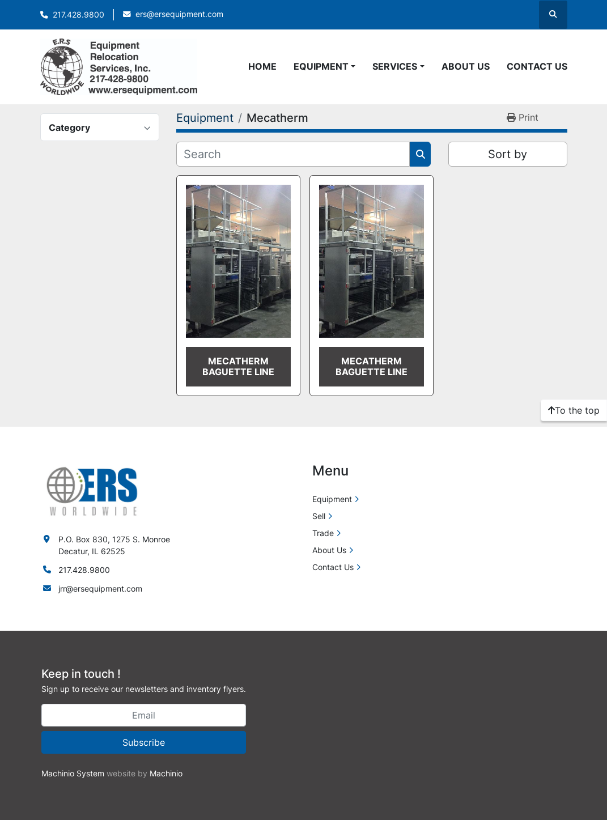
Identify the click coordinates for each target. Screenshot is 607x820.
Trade (323, 533)
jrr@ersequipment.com (100, 588)
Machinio (166, 773)
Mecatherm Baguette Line (238, 366)
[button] (324, 66)
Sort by (507, 154)
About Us (466, 66)
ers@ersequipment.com (179, 14)
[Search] (293, 154)
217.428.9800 (78, 14)
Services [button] (394, 66)
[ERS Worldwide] (93, 490)
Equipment (321, 66)
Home (262, 66)
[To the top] (574, 410)
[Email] (143, 715)
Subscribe (143, 742)
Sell (318, 516)
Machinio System (72, 773)
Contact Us (537, 66)
